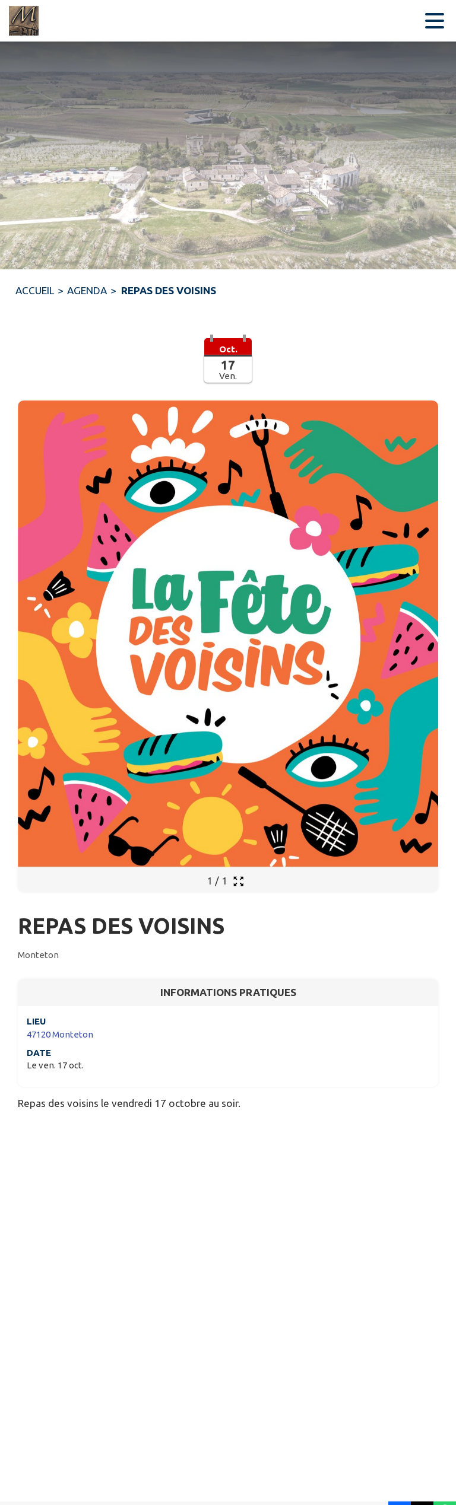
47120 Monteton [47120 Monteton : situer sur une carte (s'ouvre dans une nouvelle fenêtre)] (60, 1034)
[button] (228, 367)
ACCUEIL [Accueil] (34, 290)
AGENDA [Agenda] (87, 290)
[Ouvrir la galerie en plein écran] (238, 881)
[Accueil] (24, 21)
